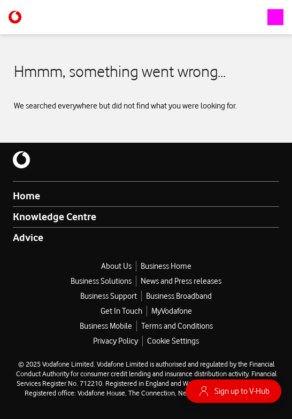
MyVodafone (171, 311)
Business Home (166, 266)
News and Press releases (181, 281)
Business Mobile (106, 326)
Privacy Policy (115, 341)
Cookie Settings (173, 341)
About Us (116, 266)
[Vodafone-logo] (15, 17)
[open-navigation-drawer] (275, 17)
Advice (28, 237)
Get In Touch (121, 311)
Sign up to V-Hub (233, 391)
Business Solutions (101, 281)
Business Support (108, 296)
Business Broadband (179, 296)
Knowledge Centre (54, 216)
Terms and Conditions (177, 326)
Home (26, 195)
